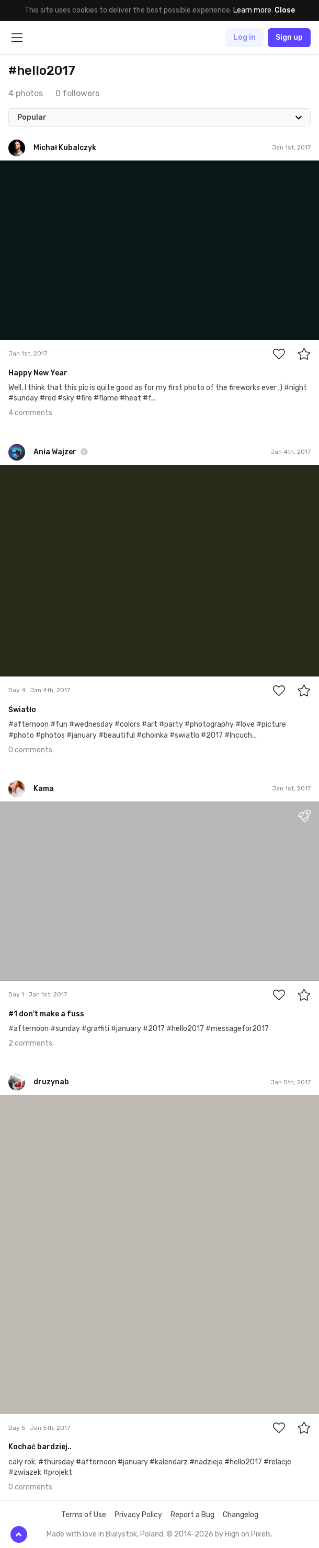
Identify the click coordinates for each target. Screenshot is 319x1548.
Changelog (240, 1514)
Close (285, 10)
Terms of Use (83, 1514)
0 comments (30, 750)
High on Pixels (248, 1534)
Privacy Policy (138, 1514)
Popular (32, 117)
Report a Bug (192, 1514)
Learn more (252, 10)
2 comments (30, 1043)
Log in (244, 37)
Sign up (289, 37)
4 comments (30, 412)
